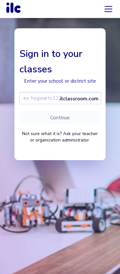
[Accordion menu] (108, 9)
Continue (60, 117)
